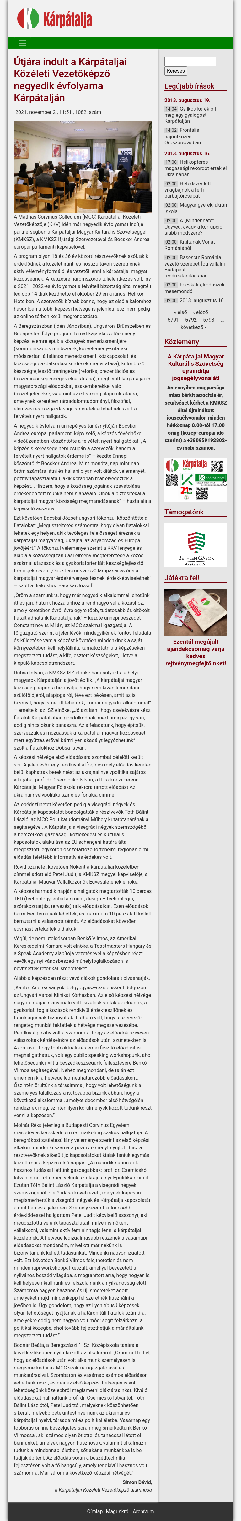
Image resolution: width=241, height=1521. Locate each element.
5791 (173, 320)
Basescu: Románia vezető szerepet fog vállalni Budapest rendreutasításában (194, 267)
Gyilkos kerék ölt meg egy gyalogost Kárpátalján (190, 115)
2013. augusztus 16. (202, 300)
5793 (208, 320)
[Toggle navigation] (22, 43)
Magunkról (118, 1511)
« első (180, 312)
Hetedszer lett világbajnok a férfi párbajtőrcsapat (187, 190)
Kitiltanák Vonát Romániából (189, 245)
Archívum (143, 1511)
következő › (193, 327)
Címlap (95, 1511)
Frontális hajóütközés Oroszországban (182, 136)
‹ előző (200, 312)
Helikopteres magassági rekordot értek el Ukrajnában (195, 168)
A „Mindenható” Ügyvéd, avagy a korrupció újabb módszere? (193, 227)
